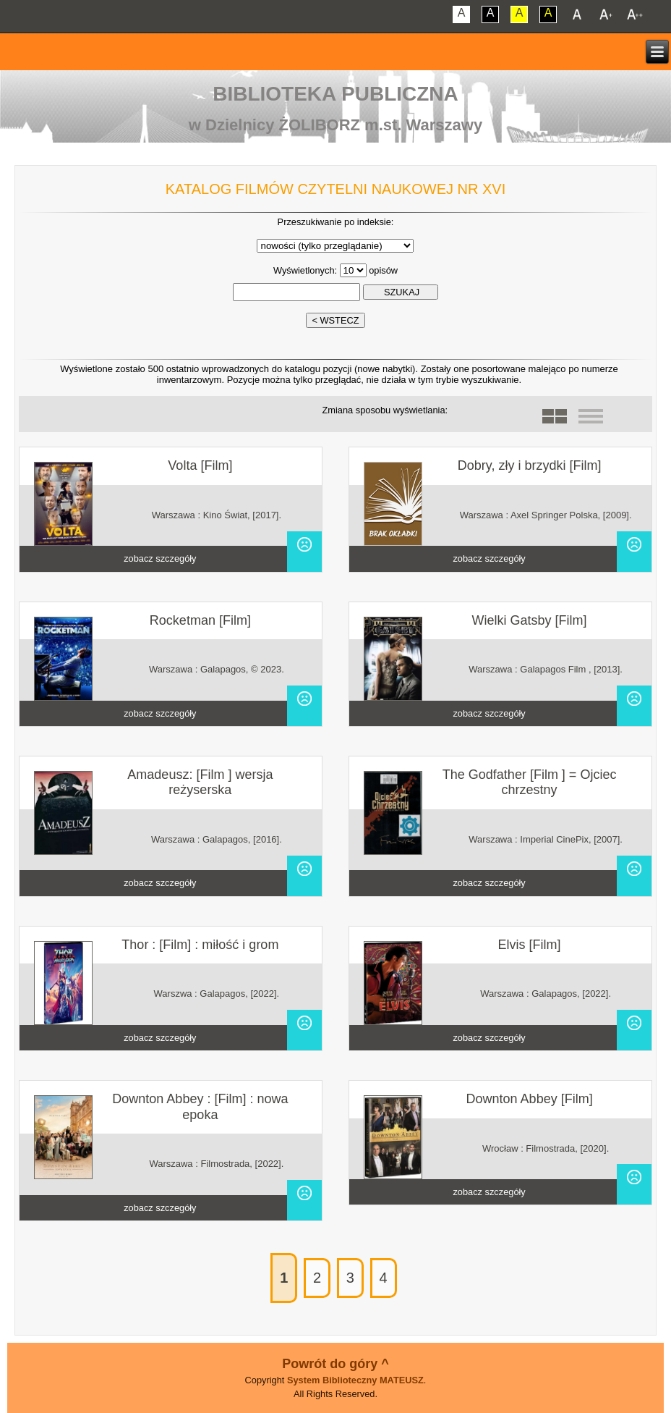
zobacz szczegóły (160, 558)
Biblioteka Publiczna (335, 94)
